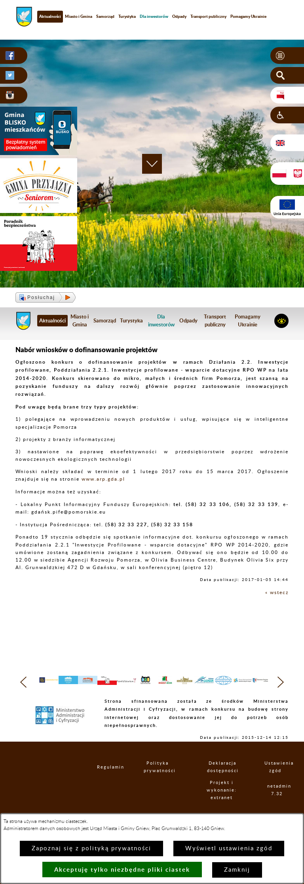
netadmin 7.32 (277, 806)
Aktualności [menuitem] (50, 16)
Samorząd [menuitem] (105, 16)
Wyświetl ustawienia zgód (228, 848)
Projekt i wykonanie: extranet (222, 805)
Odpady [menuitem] (179, 16)
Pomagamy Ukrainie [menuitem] (248, 16)
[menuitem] (154, 16)
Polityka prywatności (158, 783)
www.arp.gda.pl (103, 479)
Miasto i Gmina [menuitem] (78, 16)
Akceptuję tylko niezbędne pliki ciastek (122, 869)
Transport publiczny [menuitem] (208, 16)
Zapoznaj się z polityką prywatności (91, 848)
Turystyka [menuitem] (127, 16)
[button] (287, 55)
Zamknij (237, 870)
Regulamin (104, 782)
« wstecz (277, 592)
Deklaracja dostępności (223, 783)
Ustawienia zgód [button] (275, 783)
